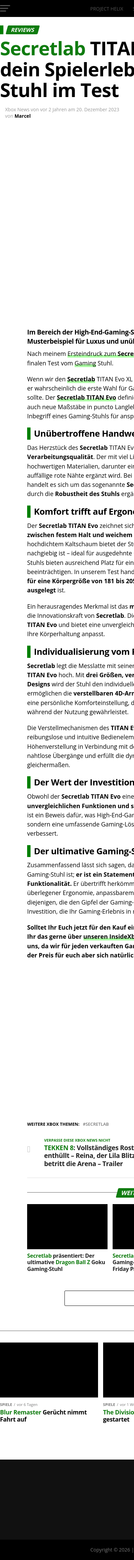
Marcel (23, 116)
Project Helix (106, 8)
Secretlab (81, 379)
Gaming (85, 363)
